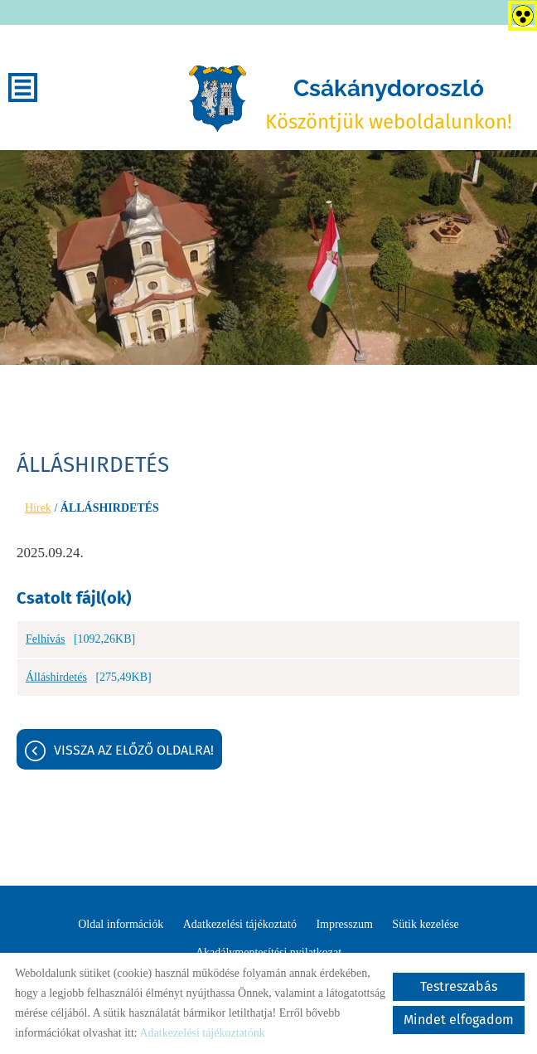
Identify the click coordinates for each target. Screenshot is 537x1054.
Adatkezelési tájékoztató (240, 924)
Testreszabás (458, 986)
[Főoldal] (217, 99)
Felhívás (45, 639)
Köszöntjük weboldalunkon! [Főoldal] (388, 104)
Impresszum (344, 924)
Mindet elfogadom (459, 1019)
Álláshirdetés (56, 677)
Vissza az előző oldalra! (134, 750)
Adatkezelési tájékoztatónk (201, 1033)
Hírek (38, 508)
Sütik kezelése (425, 924)
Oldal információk (120, 924)
